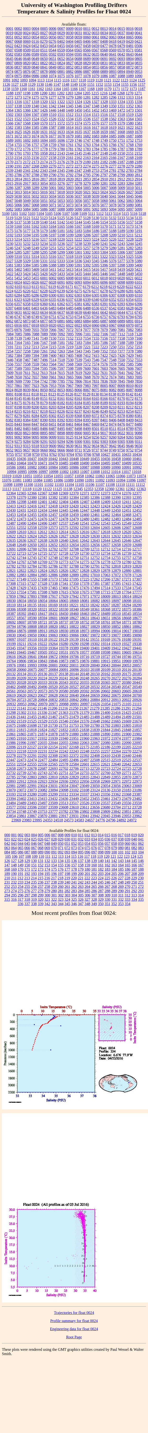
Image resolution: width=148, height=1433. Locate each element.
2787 (27, 175)
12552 (21, 528)
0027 (44, 33)
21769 (84, 725)
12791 (95, 566)
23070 (11, 790)
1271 (138, 93)
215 (40, 878)
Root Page (74, 1337)
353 (121, 904)
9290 (35, 442)
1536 (87, 119)
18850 (105, 626)
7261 (44, 351)
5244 (130, 244)
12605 (105, 528)
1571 (52, 123)
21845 (116, 730)
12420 (74, 506)
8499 (87, 429)
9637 (104, 446)
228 (127, 878)
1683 (95, 136)
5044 (121, 196)
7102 (96, 334)
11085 (48, 480)
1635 (78, 132)
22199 (116, 747)
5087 (52, 209)
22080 (105, 743)
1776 (27, 149)
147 (7, 865)
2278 (121, 166)
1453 (104, 110)
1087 (112, 76)
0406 (87, 41)
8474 (112, 424)
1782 (78, 149)
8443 (18, 424)
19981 (21, 665)
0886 (78, 72)
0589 (35, 54)
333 (127, 899)
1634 (70, 132)
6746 (9, 317)
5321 (95, 257)
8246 (95, 411)
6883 (78, 321)
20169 (116, 674)
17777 (137, 592)
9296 (70, 442)
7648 (9, 377)
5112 (100, 214)
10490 (84, 463)
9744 (104, 450)
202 (94, 874)
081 (127, 848)
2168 (130, 158)
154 (54, 865)
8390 (44, 420)
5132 (112, 218)
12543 (105, 523)
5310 (18, 257)
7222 (95, 347)
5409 (35, 269)
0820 (27, 63)
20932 (11, 704)
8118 (35, 394)
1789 (138, 149)
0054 (35, 37)
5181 (61, 231)
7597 (61, 368)
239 (60, 882)
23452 (84, 799)
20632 (63, 695)
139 (94, 861)
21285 (105, 708)
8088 (138, 390)
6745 (138, 312)
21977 (126, 738)
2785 (9, 175)
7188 (121, 343)
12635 (11, 540)
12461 (95, 515)
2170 (9, 162)
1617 (95, 127)
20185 (137, 674)
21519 (21, 721)
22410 (105, 756)
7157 (112, 338)
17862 (21, 596)
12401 (42, 502)
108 (28, 856)
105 (8, 856)
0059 (78, 37)
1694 (44, 140)
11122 (47, 489)
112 (54, 856)
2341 (27, 170)
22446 (137, 756)
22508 (95, 760)
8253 (121, 411)
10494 (95, 463)
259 (54, 887)
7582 (121, 364)
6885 (95, 321)
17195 (74, 579)
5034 (52, 196)
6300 (52, 295)
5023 (95, 192)
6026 (35, 282)
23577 (11, 807)
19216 (32, 644)
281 (60, 891)
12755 (116, 558)
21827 (53, 730)
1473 (130, 110)
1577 (104, 123)
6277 (95, 291)
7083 (138, 330)
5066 (18, 205)
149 (20, 865)
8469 (95, 424)
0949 (130, 72)
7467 (27, 360)
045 (27, 843)
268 (114, 887)
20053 (126, 665)
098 (101, 852)
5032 (35, 196)
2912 (121, 179)
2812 (138, 175)
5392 (87, 265)
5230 (9, 244)
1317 (27, 102)
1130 (40, 84)
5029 (9, 196)
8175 (18, 403)
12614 (63, 532)
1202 (61, 93)
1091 (7, 80)
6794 (130, 317)
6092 (70, 282)
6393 (121, 304)
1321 (52, 102)
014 (101, 835)
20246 (74, 678)
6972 (138, 325)
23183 (126, 790)
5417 (104, 269)
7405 (70, 355)
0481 (130, 46)
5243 (121, 244)
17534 (126, 588)
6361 (52, 304)
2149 (112, 153)
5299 (61, 252)
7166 (35, 343)
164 (121, 865)
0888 (95, 72)
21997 (32, 743)
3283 (121, 183)
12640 (63, 540)
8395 (87, 420)
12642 (84, 540)
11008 (95, 472)
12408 (95, 502)
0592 (52, 54)
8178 (35, 403)
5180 (52, 231)
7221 (87, 347)
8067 (87, 390)
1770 (9, 149)
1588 (61, 127)
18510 (116, 614)
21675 (11, 725)
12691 (11, 549)
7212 (27, 347)
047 (40, 843)
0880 (52, 72)
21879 (63, 734)
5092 (95, 209)
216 (47, 878)
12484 (126, 519)
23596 (32, 807)
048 (47, 843)
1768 (130, 145)
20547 (126, 687)
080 (121, 848)
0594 (70, 54)
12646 (126, 540)
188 (141, 869)
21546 (63, 721)
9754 (138, 450)
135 (67, 861)
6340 (95, 300)
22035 (42, 743)
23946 (116, 816)
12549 (126, 523)
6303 (78, 295)
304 (74, 895)
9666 (61, 450)
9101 (61, 437)
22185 (95, 747)
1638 (95, 132)
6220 (121, 287)
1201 (52, 93)
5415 (87, 269)
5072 (61, 205)
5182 (70, 231)
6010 (78, 278)
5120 (18, 218)
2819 (61, 179)
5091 (87, 209)
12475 (32, 519)
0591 (44, 54)
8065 (70, 390)
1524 (35, 119)
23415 (42, 799)
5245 (138, 244)
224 (101, 878)
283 (74, 891)
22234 (53, 751)
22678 (32, 768)
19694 (63, 657)
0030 (70, 33)
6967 (112, 325)
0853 (78, 67)
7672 (104, 377)
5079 (121, 205)
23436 (63, 799)
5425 (35, 274)
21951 (74, 738)
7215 (52, 347)
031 (74, 839)
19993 (32, 665)
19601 (116, 652)
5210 (121, 235)
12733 (95, 553)
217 (54, 878)
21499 (126, 717)
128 (20, 861)
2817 (44, 179)
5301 (78, 252)
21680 (21, 725)
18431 (53, 614)
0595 (78, 54)
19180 (126, 639)
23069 (137, 786)
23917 (63, 816)
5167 (78, 226)
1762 (78, 145)
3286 (9, 188)
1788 (130, 149)
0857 (112, 67)
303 (67, 895)
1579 (121, 123)
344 (60, 904)
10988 (95, 467)
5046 (138, 196)
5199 (70, 235)
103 (134, 852)
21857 (137, 730)
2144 (70, 153)
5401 (9, 269)
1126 (6, 84)
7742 (44, 381)
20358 (95, 682)
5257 (87, 248)
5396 (104, 265)
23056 (116, 786)
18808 (32, 626)
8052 (52, 390)
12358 (99, 489)
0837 (18, 67)
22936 (63, 781)
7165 (27, 343)
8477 (130, 424)
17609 (53, 592)
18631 (84, 618)
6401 (27, 308)
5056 (78, 201)
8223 (52, 411)
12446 (74, 510)
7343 (78, 351)
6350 (104, 300)
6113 (27, 287)
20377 (116, 682)
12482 (105, 519)
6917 (27, 325)
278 (40, 891)
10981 (21, 467)
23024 (42, 786)
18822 (74, 626)
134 (60, 861)
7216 (61, 347)
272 (141, 887)
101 (121, 852)
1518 (121, 115)
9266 (138, 437)
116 (80, 856)
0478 (112, 46)
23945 (105, 816)
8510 (104, 429)
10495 (105, 463)
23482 (137, 799)
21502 (11, 721)
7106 (104, 334)
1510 (52, 115)
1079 (95, 76)
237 (47, 882)
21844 (105, 730)
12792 (105, 566)
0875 (18, 72)
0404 (70, 41)
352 (114, 904)
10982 (32, 467)
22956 (84, 781)
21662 (105, 721)
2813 (9, 179)
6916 (18, 325)
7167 (44, 343)
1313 (130, 97)
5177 (27, 231)
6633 (35, 312)
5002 (61, 188)
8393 (70, 420)
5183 (78, 231)
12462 (105, 515)
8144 (9, 398)
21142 (32, 708)
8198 (18, 407)
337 (27, 904)
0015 (121, 29)
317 (20, 899)
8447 (35, 424)
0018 (138, 29)
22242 (63, 751)
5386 (44, 265)
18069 (74, 601)
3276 (61, 183)
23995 (37, 820)
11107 (100, 485)
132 (47, 861)
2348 (87, 170)
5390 (70, 265)
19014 (116, 631)
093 (67, 852)
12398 (21, 502)
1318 (35, 102)
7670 (95, 377)
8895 (44, 433)
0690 (95, 59)
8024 (9, 390)
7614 (52, 373)
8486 (44, 429)
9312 (9, 446)
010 (74, 835)
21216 (63, 708)
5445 (95, 274)
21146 (42, 708)
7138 (9, 338)
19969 (126, 661)
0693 (121, 59)
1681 (78, 136)
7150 (52, 338)
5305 (112, 252)
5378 (130, 261)
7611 (26, 373)
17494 (95, 588)
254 (20, 887)
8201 (44, 407)
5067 (27, 205)
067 (34, 848)
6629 (138, 308)
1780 (61, 149)
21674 (137, 721)
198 (67, 874)
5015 (35, 192)
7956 (61, 386)
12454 (21, 515)
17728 (116, 592)
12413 (11, 506)
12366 (32, 493)
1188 (9, 93)
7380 (138, 351)
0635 (95, 54)
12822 (21, 571)
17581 (32, 592)
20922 (126, 700)
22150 (42, 747)
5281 (121, 248)
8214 (9, 411)
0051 (9, 37)
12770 (53, 562)
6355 (138, 300)
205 (114, 874)
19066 (74, 635)
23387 (137, 794)
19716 (84, 657)
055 (94, 843)
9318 (35, 446)
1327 (95, 102)
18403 (32, 614)
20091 (64, 670)
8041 (35, 390)
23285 (42, 794)
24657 (90, 820)
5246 (9, 248)
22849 (105, 777)
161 (101, 865)
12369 (63, 493)
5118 (142, 214)
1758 (44, 145)
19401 (95, 648)
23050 (95, 786)
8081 (104, 390)
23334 (74, 794)
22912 (21, 781)
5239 (87, 244)
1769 (138, 145)
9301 (87, 442)
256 (34, 887)
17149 (21, 579)
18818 (42, 626)
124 (133, 856)
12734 (105, 553)
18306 (11, 609)
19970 (137, 661)
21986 (11, 743)
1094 (32, 80)
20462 (11, 687)
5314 (35, 257)
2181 (95, 162)
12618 (105, 532)
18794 (11, 626)
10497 (116, 463)
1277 (52, 97)
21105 (126, 704)
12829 (95, 571)
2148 (104, 153)
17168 (42, 579)
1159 (14, 89)
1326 (87, 102)
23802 (84, 811)
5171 (112, 226)
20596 (95, 691)
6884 (87, 321)
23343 (95, 794)
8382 (9, 420)
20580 (63, 691)
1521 (9, 119)
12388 (105, 497)
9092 (18, 437)
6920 (52, 325)
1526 (52, 119)
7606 (130, 368)
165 (127, 865)
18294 (126, 605)
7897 (27, 386)
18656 (116, 618)
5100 (6, 214)
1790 (9, 153)
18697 (21, 622)
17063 (105, 575)
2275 (95, 166)
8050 (44, 390)
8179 (44, 403)
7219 (70, 347)
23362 (116, 794)
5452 (18, 278)
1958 (44, 153)
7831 (95, 381)
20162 (105, 674)
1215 (95, 93)
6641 (95, 312)
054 (87, 843)
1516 (104, 115)
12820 (137, 566)
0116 (35, 41)
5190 (130, 231)
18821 (63, 626)
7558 (27, 364)
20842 (74, 700)
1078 (87, 76)
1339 (27, 106)
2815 (27, 179)
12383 (63, 497)
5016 (44, 192)
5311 (26, 257)
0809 (18, 63)
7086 (27, 334)
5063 (130, 201)
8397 (95, 420)
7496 (44, 360)
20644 (84, 695)
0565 (78, 50)
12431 (21, 510)
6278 (104, 291)
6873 (27, 321)
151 (34, 865)
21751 (63, 725)
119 (100, 856)
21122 (11, 708)
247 (114, 882)
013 (94, 835)
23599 (53, 807)
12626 (53, 536)
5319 (78, 257)
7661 (52, 377)
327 (87, 899)
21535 (53, 721)
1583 (18, 127)
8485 (35, 429)
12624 (32, 536)
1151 (91, 84)
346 (74, 904)
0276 (52, 41)
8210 (112, 407)
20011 (74, 665)
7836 (104, 381)
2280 (138, 166)
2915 (9, 183)
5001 (52, 188)
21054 (106, 704)
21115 (137, 704)
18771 (126, 622)
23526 (84, 803)
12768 (32, 562)
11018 (136, 472)
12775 (84, 562)
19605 (126, 652)
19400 (84, 648)
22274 (137, 751)
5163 (44, 226)
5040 (104, 196)
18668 (126, 618)
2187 (121, 162)
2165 (104, 158)
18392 (21, 614)
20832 (53, 700)
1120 (99, 80)
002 (20, 835)
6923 (78, 325)
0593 (61, 54)
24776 (100, 820)
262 (74, 887)
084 (7, 852)
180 (87, 869)
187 (134, 869)
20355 (84, 682)
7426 (121, 355)
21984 (137, 738)
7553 (138, 360)
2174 (44, 162)
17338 (53, 583)
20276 (126, 678)
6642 (104, 312)
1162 (40, 89)
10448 (74, 459)
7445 (138, 355)
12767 (21, 562)
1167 (82, 89)
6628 (130, 308)
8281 (27, 416)
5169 (95, 226)
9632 (87, 446)
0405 (78, 41)
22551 (11, 764)
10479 (53, 463)
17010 (95, 575)
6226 (27, 291)
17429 (21, 588)
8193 (121, 403)
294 (7, 895)
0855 (95, 67)
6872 (18, 321)
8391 (52, 420)
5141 (52, 222)
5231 (18, 244)
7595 (44, 368)
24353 (48, 820)
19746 (126, 657)
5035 (61, 196)
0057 (61, 37)
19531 (63, 652)
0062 (104, 37)
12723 (21, 553)
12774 (74, 562)
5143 (70, 222)
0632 (87, 54)
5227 (121, 239)
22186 (105, 747)
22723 (105, 768)
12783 (21, 566)
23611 (84, 807)
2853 (87, 179)
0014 (112, 29)
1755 (18, 145)
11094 (120, 480)
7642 (130, 373)
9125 (70, 437)
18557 (11, 618)
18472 (95, 614)
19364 (53, 648)
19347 (21, 648)
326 (81, 899)
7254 (9, 351)
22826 (63, 777)
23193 (11, 794)
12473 (21, 519)
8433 (138, 420)
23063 (126, 786)
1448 (61, 110)
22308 (53, 756)
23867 (32, 816)
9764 (70, 454)
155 (60, 865)
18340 (74, 609)
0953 (138, 72)
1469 (112, 110)
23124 (95, 790)
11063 (100, 476)
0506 (138, 46)
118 (93, 856)
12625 (42, 536)
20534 (105, 687)
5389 (61, 265)
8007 (112, 386)
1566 (9, 123)
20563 (21, 691)
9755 (10, 454)
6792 (112, 317)
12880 (126, 571)
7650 (18, 377)
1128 (23, 84)
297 (27, 895)
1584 (27, 127)
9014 (95, 433)
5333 (61, 261)
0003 (27, 29)
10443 (63, 459)
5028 (138, 192)
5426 (44, 274)
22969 (105, 781)
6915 (9, 325)
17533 (116, 588)
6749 (35, 317)
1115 (57, 80)
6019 (112, 278)
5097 (130, 209)
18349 (84, 609)
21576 (84, 721)
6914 (138, 321)
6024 (18, 282)
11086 (58, 480)
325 (74, 899)
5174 (138, 226)
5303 (95, 252)
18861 (126, 626)
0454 (52, 46)
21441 (21, 717)
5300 (70, 252)
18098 (126, 601)
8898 (61, 433)
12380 (32, 497)
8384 (27, 420)
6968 (121, 325)
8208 (95, 407)
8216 (27, 411)
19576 (74, 652)
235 (34, 882)
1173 (133, 89)
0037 (121, 33)
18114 (21, 605)
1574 (78, 123)
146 (141, 861)
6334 (44, 300)
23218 (21, 794)
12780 (126, 562)
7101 (87, 334)
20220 (32, 678)
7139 (18, 338)
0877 (35, 72)
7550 (121, 360)
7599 (78, 368)
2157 (44, 158)
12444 (53, 510)
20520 (53, 687)
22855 (116, 777)
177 (67, 869)
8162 (70, 398)
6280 (121, 291)
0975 (18, 76)
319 (34, 899)
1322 (61, 102)
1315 (9, 102)
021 (7, 839)
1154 (116, 84)
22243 (74, 751)
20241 (63, 678)
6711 (129, 312)
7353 (112, 351)
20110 (116, 670)
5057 (87, 201)
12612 (42, 532)
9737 (95, 450)
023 (20, 839)
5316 (52, 257)
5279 (104, 248)
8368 (78, 416)
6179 (86, 287)
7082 (130, 330)
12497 (53, 523)
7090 (53, 334)
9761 (44, 454)
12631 (105, 536)
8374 (104, 416)
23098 (63, 790)
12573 (53, 528)
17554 (21, 592)
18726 (53, 622)
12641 (74, 540)
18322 (53, 609)
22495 (63, 760)
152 (40, 865)
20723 (21, 700)
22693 (53, 768)
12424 (105, 506)
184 (114, 869)
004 (34, 835)
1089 (130, 76)
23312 (63, 794)
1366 (27, 110)
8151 (44, 398)
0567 (95, 50)
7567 (61, 364)
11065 (110, 476)
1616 (87, 127)
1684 (104, 136)
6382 (87, 304)
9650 (138, 446)
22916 (32, 781)
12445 (63, 510)
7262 (52, 351)
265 (94, 887)
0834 (130, 63)
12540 (74, 523)
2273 (78, 166)
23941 (84, 816)
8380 (130, 416)
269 (121, 887)
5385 (35, 265)
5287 (27, 252)
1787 (121, 149)
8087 (130, 390)
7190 (138, 343)
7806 (78, 381)
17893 (32, 596)
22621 (105, 764)
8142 (129, 394)
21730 (53, 725)
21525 (32, 721)
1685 (112, 136)
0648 (27, 59)
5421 (138, 269)
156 (67, 865)
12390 (116, 497)
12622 (11, 536)
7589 (18, 368)
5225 (104, 239)
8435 (9, 424)
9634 (95, 446)
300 (47, 895)
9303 (104, 442)
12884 (32, 575)
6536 (95, 308)
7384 (18, 355)
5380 (138, 261)
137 (81, 861)
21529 (42, 721)
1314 (138, 97)
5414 (78, 269)
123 (127, 856)
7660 (44, 377)
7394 (35, 355)
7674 (112, 377)
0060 (87, 37)
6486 (78, 308)
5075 (87, 205)
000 (7, 835)
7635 (112, 373)
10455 (95, 459)
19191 (137, 639)
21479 (74, 717)
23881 (53, 816)
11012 (105, 472)
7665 (70, 377)
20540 (116, 687)
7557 (18, 364)
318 (27, 899)
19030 (11, 635)
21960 (84, 738)
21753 (74, 725)
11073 (131, 476)
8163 (78, 398)
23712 (126, 807)
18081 (84, 601)
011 (80, 835)
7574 (95, 364)
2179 (78, 162)
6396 (138, 304)
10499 (126, 463)
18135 (32, 605)
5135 (138, 218)
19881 (95, 661)
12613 (53, 532)
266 (101, 887)
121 (113, 856)
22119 (21, 747)
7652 (27, 377)
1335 (130, 102)
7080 (112, 330)
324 (67, 899)
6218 (104, 287)
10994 (11, 472)
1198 (26, 93)
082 (134, 848)
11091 (89, 480)
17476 (84, 588)
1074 (52, 76)
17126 (137, 575)
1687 (130, 136)
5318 (70, 257)
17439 (42, 588)
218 (60, 878)
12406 (74, 502)
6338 (78, 300)
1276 (44, 97)
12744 (21, 558)
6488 (87, 308)
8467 (87, 424)
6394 (130, 304)
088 (34, 852)
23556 (126, 803)
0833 (121, 63)
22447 (11, 760)
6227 (35, 291)
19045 (21, 635)
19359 (42, 648)
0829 (87, 63)
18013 (116, 596)
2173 (35, 162)
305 (81, 895)
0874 (9, 72)
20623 (32, 695)
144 (127, 861)
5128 (87, 218)
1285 (104, 97)
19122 (53, 639)
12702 (53, 549)
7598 (70, 368)
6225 (18, 291)
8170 (121, 398)
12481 (95, 519)
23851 (126, 811)
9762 (53, 454)
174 (47, 869)
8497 (70, 429)
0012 (95, 29)
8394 (78, 420)
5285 (18, 252)
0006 (52, 29)
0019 (9, 33)
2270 (52, 166)
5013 (18, 192)
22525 (126, 760)
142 (114, 861)
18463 (84, 614)
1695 (52, 140)
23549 (116, 803)
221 (81, 878)
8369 (87, 416)
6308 (121, 295)
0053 (27, 37)
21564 (74, 721)
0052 (18, 37)
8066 (78, 390)
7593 (27, 368)
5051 (44, 201)
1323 (70, 102)
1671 (9, 136)
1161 (31, 89)
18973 (84, 631)
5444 (87, 274)
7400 (52, 355)
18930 (63, 631)
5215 (27, 239)
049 (54, 843)
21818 (32, 730)
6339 (87, 300)
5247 (18, 248)
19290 (74, 644)
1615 (78, 127)
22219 (32, 751)
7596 (52, 368)
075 (87, 848)
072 (67, 848)
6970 (130, 325)
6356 (9, 304)
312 (127, 895)
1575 (87, 123)
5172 (121, 226)
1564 (130, 119)
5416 (95, 269)
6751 (52, 317)
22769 (116, 773)
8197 (9, 407)
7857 (9, 386)
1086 (104, 76)
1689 (9, 140)
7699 (18, 381)
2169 (138, 158)
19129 (63, 639)
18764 (116, 622)
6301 (61, 295)
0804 (130, 59)
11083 (27, 480)
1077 (78, 76)
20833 (63, 700)
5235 (52, 244)
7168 (52, 343)
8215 (18, 411)
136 (74, 861)
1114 (49, 80)
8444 (27, 424)
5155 (112, 222)
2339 (9, 170)
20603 (116, 691)
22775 (137, 773)
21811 (11, 730)
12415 (21, 506)
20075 (32, 670)
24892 (121, 820)
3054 (44, 183)
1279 (70, 97)
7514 (52, 360)
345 (67, 904)
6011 (86, 278)
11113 (6, 489)
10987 (84, 467)
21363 (63, 713)
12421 (84, 506)
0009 (70, 29)
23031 (53, 786)
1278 (61, 97)
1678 (61, 136)
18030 (11, 601)
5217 (44, 239)
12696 (21, 549)
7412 (87, 355)
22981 (11, 786)
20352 (74, 682)
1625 (18, 132)
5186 (95, 231)
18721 (42, 622)
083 (141, 848)
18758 (95, 622)
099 (107, 852)
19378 (63, 648)
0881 (61, 72)
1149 (74, 84)
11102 (48, 485)
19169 (105, 639)
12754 (105, 558)
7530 (70, 360)
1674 (35, 136)
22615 (95, 764)
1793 (27, 153)
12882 (11, 575)
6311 (9, 300)
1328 (104, 102)
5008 (112, 188)
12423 (95, 506)
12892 (84, 575)
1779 (52, 149)
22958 (95, 781)
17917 (53, 596)
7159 (130, 338)
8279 (18, 416)
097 (94, 852)
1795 (35, 153)
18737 (63, 622)
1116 (65, 80)
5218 (52, 239)
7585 (130, 364)
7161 (9, 343)
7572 (87, 364)
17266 (105, 579)
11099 (18, 485)
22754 (74, 773)
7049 (27, 330)
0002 (18, 29)
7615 (61, 373)
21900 (126, 734)
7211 (18, 347)
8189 (104, 403)
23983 (27, 820)
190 (14, 874)
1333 (112, 102)
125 (140, 856)
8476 (121, 424)
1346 (78, 106)
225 (107, 878)
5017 (52, 192)
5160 (18, 226)
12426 (116, 506)
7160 (138, 338)
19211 (21, 644)
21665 (116, 721)
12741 (137, 553)
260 (60, 887)
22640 (116, 764)
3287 (18, 188)
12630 (95, 536)
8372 (95, 416)
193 (34, 874)
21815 (21, 730)
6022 (138, 278)
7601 (95, 368)
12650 (32, 545)
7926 (44, 386)
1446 (52, 110)
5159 (9, 226)
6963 (104, 325)
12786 (53, 566)
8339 (70, 416)
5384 (27, 265)
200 (81, 874)
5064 (138, 201)
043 (14, 843)
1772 (18, 149)
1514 (87, 115)
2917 (27, 183)
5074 (78, 205)
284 (81, 891)
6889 (121, 321)
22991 (32, 786)
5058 (95, 201)
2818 (52, 179)
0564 (70, 50)
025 (34, 839)
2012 (52, 153)
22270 (126, 751)
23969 (16, 820)
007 (54, 835)
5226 (112, 239)
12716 (126, 549)
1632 (52, 132)
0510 (35, 50)
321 (47, 899)
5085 (35, 209)
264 (87, 887)
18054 (42, 601)
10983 (42, 467)
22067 (95, 743)
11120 (37, 489)
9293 (52, 442)
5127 (78, 218)
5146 (95, 222)
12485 (137, 519)
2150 (121, 153)
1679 (70, 136)
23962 (137, 816)
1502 (9, 115)
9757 (18, 454)
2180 (87, 162)
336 (20, 904)
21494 (116, 717)
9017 (104, 433)
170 (20, 869)
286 (94, 891)
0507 (9, 50)
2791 (61, 175)
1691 (18, 140)
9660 (44, 450)
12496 (42, 523)
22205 (126, 747)
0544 (52, 50)
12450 (116, 510)
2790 (52, 175)
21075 (116, 704)
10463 (11, 463)
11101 (38, 485)
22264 (116, 751)
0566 (87, 50)
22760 (105, 773)
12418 (53, 506)
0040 (130, 33)
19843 (42, 661)
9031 (130, 433)
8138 (112, 394)
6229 (52, 291)
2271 (61, 166)
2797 (104, 175)
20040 (95, 665)
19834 (32, 661)
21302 (21, 713)
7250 (112, 347)
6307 (112, 295)
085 (14, 852)
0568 (104, 50)
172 (34, 869)
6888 (112, 321)
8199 (27, 407)
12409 (105, 502)
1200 (44, 93)
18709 (32, 622)
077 (101, 848)
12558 (32, 528)
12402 (53, 502)
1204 (78, 93)
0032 (87, 33)
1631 (44, 132)
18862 (137, 626)
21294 (137, 708)
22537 (137, 760)
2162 (78, 158)
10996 (32, 472)
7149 (44, 338)
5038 (87, 196)
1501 (138, 110)
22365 (63, 756)
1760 (61, 145)
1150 (82, 84)
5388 (52, 265)
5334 (70, 261)
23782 (63, 811)
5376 (112, 261)
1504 (27, 115)
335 (141, 899)
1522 (18, 119)
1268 (121, 93)
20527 (74, 687)
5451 (9, 278)
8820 (18, 433)
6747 (18, 317)
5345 (95, 261)
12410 (116, 502)
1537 (95, 119)
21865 (21, 734)
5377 (121, 261)
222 (87, 878)
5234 (44, 244)
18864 (11, 631)
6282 (138, 291)
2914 (138, 179)
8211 (121, 407)
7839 (112, 381)
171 (27, 869)
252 (7, 887)
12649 (21, 545)
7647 (138, 373)
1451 (87, 110)
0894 (121, 72)
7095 (70, 334)
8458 (61, 424)
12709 (84, 549)
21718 (42, 725)
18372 (116, 609)
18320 (32, 609)
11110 (120, 485)
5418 (112, 269)
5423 (18, 274)
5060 (104, 201)
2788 (35, 175)
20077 (43, 670)
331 (114, 899)
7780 (52, 381)
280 (54, 891)
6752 (61, 317)
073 (74, 848)
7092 (61, 334)
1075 (61, 76)
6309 (130, 295)
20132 (11, 674)
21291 (126, 708)
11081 (17, 480)
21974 (116, 738)
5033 (44, 196)
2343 (44, 170)
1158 (6, 89)
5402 (18, 269)
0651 (52, 59)
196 (54, 874)
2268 (35, 166)
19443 (11, 652)
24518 (58, 820)
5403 (27, 269)
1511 (61, 115)
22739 (21, 773)
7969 (78, 386)
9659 (35, 450)
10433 (126, 454)
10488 (74, 463)
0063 (112, 37)
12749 (63, 558)
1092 (15, 80)
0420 (130, 41)
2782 (121, 170)
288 (107, 891)
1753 (138, 140)
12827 (74, 571)
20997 (85, 704)
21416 (116, 713)
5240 (95, 244)
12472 (11, 519)
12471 (137, 515)
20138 (63, 674)
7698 (9, 381)
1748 (95, 140)
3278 (78, 183)
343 (54, 904)
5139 (35, 222)
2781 (112, 170)
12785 (42, 566)
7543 (87, 360)
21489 (105, 717)
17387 (105, 583)
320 (40, 899)
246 (107, 882)
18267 (105, 605)
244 (94, 882)
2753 (95, 170)
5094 (112, 209)
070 (54, 848)
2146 (87, 153)
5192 (9, 235)
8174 (9, 403)
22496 (74, 760)
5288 (35, 252)
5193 (18, 235)
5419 (121, 269)
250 (134, 882)
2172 (27, 162)
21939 (53, 738)
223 (94, 878)
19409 (105, 648)
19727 (105, 657)
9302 (95, 442)
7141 (35, 338)
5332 (52, 261)
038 (121, 839)
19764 (11, 661)
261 (67, 887)
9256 (95, 437)
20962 (32, 704)
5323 (112, 257)
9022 (121, 433)
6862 (9, 321)
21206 (53, 708)
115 (74, 856)
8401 (104, 420)
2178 (70, 162)
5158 (138, 222)
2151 (130, 153)
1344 (61, 106)
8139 (121, 394)
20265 (95, 678)
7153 (78, 338)
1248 (112, 93)
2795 (87, 175)
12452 (137, 510)
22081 (116, 743)
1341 (44, 106)
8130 (95, 394)
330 (107, 899)
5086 (44, 209)
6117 (44, 287)
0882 (70, 72)
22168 (74, 747)
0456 (70, 46)
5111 (91, 214)
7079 (104, 330)
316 (14, 899)
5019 (70, 192)
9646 (130, 446)
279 (47, 891)
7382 (9, 355)
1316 (18, 102)
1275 (35, 97)
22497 (84, 760)
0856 (104, 67)
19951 (116, 661)
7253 (138, 347)
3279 (87, 183)
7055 (35, 330)
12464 (116, 515)
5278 (95, 248)
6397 (9, 308)
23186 (137, 790)
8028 (18, 390)
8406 (112, 420)
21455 (32, 717)
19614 (137, 652)
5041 (112, 196)
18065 (63, 601)
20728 (32, 700)
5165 (61, 226)
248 (121, 882)
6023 (9, 282)
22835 (84, 777)
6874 (35, 321)
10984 (53, 467)
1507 (35, 115)
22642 (126, 764)
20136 (42, 674)
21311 (32, 713)
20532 (95, 687)
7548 (112, 360)
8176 (27, 403)
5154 (104, 222)
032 (81, 839)
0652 (61, 59)
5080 (130, 205)
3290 (44, 188)
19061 (42, 635)
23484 (11, 803)
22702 (63, 768)
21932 (42, 738)
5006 (95, 188)
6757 (104, 317)
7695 (138, 377)
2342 (35, 170)
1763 (87, 145)
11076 (6, 480)
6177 (78, 287)
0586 (27, 54)
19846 (53, 661)
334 (134, 899)
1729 (70, 140)
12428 (126, 506)
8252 (112, 411)
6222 (129, 287)
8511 (112, 429)
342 (47, 904)
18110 (11, 605)
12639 (53, 540)
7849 (130, 381)
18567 (21, 618)
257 (40, 887)
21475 (63, 717)
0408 (104, 41)
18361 (95, 609)
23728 (137, 807)
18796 (21, 626)
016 (114, 835)
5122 (35, 218)
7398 (44, 355)
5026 (121, 192)
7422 (104, 355)
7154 (87, 338)
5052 (52, 201)
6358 (27, 304)
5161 (27, 226)
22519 (116, 760)
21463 (42, 717)
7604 (112, 368)
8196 (138, 403)
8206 (78, 407)
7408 (78, 355)
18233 (84, 605)
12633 (126, 536)
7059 (44, 330)
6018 (104, 278)
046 (34, 843)
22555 (32, 764)
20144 (74, 674)
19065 (63, 635)
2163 (87, 158)
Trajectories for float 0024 (74, 1313)
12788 (74, 566)
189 (7, 874)
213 (27, 878)
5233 (35, 244)
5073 (70, 205)
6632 (27, 312)
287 (101, 891)
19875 (74, 661)
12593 (84, 528)
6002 (52, 278)
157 (74, 865)
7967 (70, 386)
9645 (121, 446)
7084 (10, 334)
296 (20, 895)
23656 (95, 807)
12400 (32, 502)
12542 (95, 523)
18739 (74, 622)
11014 (115, 472)
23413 (32, 799)
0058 (70, 37)
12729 (74, 553)
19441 (137, 648)
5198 (61, 235)
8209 (104, 407)
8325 (61, 416)
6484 (61, 308)
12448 (95, 510)
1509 (44, 115)
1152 (99, 84)
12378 (11, 497)
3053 (35, 183)
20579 (53, 691)
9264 (121, 437)
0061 (95, 37)
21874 (42, 734)
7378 (130, 351)
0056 (52, 37)
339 (40, 904)
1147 (57, 84)
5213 (9, 239)
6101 (138, 282)
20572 (32, 691)
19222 (42, 644)
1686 (121, 136)
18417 (42, 614)
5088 (61, 209)
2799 (121, 175)
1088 (121, 76)
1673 (27, 136)
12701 (42, 549)
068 (40, 848)
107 (21, 856)
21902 (137, 734)
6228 (44, 291)
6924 (87, 325)
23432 (53, 799)
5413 (70, 269)
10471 (42, 463)
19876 (84, 661)
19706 (74, 657)
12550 (137, 523)
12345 (78, 489)
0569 (112, 50)
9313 (18, 446)
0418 (112, 41)
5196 (44, 235)
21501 (137, 717)
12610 (21, 532)
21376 (74, 713)
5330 (35, 261)
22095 (137, 743)
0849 (52, 67)
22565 (53, 764)
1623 (138, 127)
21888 (95, 734)
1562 (112, 119)
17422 (137, 583)
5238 (78, 244)
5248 (27, 248)
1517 (112, 115)
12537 (63, 523)
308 (101, 895)
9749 (112, 450)
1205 (86, 93)
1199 (35, 93)
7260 (35, 351)
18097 (116, 601)
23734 (11, 811)
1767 (121, 145)
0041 (138, 33)
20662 (105, 695)
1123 (124, 80)
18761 (105, 622)
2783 (130, 170)
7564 (52, 364)
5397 (112, 265)
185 (121, 869)
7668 (87, 377)
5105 (49, 214)
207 (127, 874)
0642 (121, 54)
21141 (21, 708)
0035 (112, 33)
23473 (116, 799)
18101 (137, 601)
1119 (91, 80)
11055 (58, 476)
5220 (61, 239)
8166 (104, 398)
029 (60, 839)
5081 (138, 205)
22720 (95, 768)
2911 (112, 179)
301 (54, 895)
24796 (111, 820)
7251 (121, 347)
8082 (112, 390)
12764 (11, 562)
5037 (78, 196)
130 (34, 861)
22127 (32, 747)
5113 (108, 214)
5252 (61, 248)
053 (81, 843)
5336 (78, 261)
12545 (116, 523)
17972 (95, 596)
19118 (42, 639)
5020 (78, 192)
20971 (53, 704)
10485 (63, 463)
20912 (105, 700)
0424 (27, 46)
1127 (14, 84)
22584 (74, 764)
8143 (138, 394)
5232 (27, 244)
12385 (84, 497)
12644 (105, 540)
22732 (11, 773)
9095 (35, 437)
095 (81, 852)
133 (54, 861)
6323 (18, 300)
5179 (44, 231)
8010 (130, 386)
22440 (126, 756)
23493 (32, 803)
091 (54, 852)
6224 (9, 291)
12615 (74, 532)
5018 (61, 192)
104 (141, 852)
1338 (18, 106)
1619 (112, 127)
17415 (126, 583)
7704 (35, 381)
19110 (32, 639)
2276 (104, 166)
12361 (120, 489)
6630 (9, 312)
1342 (52, 106)
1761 (70, 145)
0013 (104, 29)
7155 (95, 338)
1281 (87, 97)
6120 (61, 287)
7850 (138, 381)
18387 (11, 614)
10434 (137, 454)
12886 (53, 575)
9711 (78, 450)
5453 (27, 278)
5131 (104, 218)
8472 (104, 424)
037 (114, 839)
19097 (11, 639)
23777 (53, 811)
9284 (27, 442)
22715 (84, 768)
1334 (121, 102)
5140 (44, 222)
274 (14, 891)
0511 (44, 50)
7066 (52, 330)
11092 (100, 480)
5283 (138, 248)
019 (134, 835)
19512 (53, 652)
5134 (130, 218)
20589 (74, 691)
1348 (95, 106)
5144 (78, 222)
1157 (141, 84)
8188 (95, 403)
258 (47, 887)
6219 (112, 287)
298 (34, 895)
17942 (74, 596)
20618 (137, 691)
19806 (21, 661)
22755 (84, 773)
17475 (74, 588)
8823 (27, 433)
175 (54, 869)
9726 (87, 450)
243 (87, 882)
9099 (52, 437)
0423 (18, 46)
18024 (137, 596)
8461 (70, 424)
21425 (126, 713)
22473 (21, 760)
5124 (52, 218)
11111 (130, 485)
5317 (61, 257)
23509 (53, 803)
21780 (95, 725)
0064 (121, 37)
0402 (61, 41)
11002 (64, 472)
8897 (52, 433)
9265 (130, 437)
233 (20, 882)
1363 (138, 106)
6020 (121, 278)
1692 (27, 140)
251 (141, 882)
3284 (130, 183)
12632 (116, 536)
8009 (121, 386)
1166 (74, 89)
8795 (138, 429)
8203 (52, 407)
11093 (110, 480)
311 (120, 895)
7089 (44, 334)
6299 (44, 295)
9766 (87, 454)
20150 (95, 674)
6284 (18, 295)
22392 (84, 756)
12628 (74, 536)
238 (54, 882)
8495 (61, 429)
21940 (63, 738)
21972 (105, 738)
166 (134, 865)
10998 (53, 472)
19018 (137, 631)
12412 (137, 502)
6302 (70, 295)
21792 (105, 725)
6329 (35, 300)
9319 (44, 446)
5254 (70, 248)
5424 (27, 274)
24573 (69, 820)
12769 (42, 562)
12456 (42, 515)
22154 (53, 747)
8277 (9, 416)
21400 (105, 713)
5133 (121, 218)
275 (20, 891)
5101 (14, 214)
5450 (138, 274)
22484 (53, 760)
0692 (112, 59)
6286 (35, 295)
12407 (84, 502)
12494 (32, 523)
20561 (11, 691)
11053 (37, 476)
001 (14, 835)
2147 (95, 153)
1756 (27, 145)
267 (107, 887)
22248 (84, 751)
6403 (35, 308)
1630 (35, 132)
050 (60, 843)
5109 (83, 214)
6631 (18, 312)
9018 (112, 433)
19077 (116, 635)
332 (121, 899)
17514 (105, 588)
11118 (26, 489)
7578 (112, 364)
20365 (105, 682)
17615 (63, 592)
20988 (64, 704)
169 (14, 869)
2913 (130, 179)
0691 (104, 59)
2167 (121, 158)
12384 (74, 497)
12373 (105, 493)
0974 (9, 76)
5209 (112, 235)
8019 (138, 386)
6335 (52, 300)
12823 (32, 571)
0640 (104, 54)
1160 (23, 89)
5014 (27, 192)
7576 (104, 364)
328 (94, 899)
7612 (35, 373)
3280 (95, 183)
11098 (7, 485)
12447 (84, 510)
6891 (130, 321)
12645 (116, 540)
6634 (44, 312)
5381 (9, 265)
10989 (105, 467)
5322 (104, 257)
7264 (70, 351)
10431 (116, 454)
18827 (84, 626)
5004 (78, 188)
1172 (124, 89)
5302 (87, 252)
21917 (32, 738)
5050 (35, 201)
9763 (61, 454)
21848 (126, 730)
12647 (137, 540)
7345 (87, 351)
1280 (78, 97)
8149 (35, 398)
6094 (87, 282)
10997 (43, 472)
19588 (95, 652)
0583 (18, 54)
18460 (74, 614)
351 (107, 904)
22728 (137, 768)
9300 (78, 442)
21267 (84, 708)
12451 (126, 510)
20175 (126, 674)
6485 (70, 308)
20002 (63, 665)
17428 (11, 588)
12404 (63, 502)
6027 (44, 282)
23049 (84, 786)
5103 (31, 214)
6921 (61, 325)
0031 (78, 33)
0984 (27, 76)
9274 (9, 442)
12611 (32, 532)
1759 (52, 145)
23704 (116, 807)
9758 (27, 454)
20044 (116, 665)
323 (60, 899)
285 (87, 891)
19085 (126, 635)
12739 (126, 553)
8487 (52, 429)
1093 (24, 80)
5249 (35, 248)
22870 (126, 777)
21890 (105, 734)
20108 (95, 670)
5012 (9, 192)
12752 (95, 558)
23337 (84, 794)
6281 (130, 291)
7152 (70, 338)
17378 (84, 583)
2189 (138, 162)
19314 (105, 644)
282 (67, 891)
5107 (66, 214)
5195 (35, 235)
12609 (11, 532)
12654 (74, 545)
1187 (141, 89)
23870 (42, 816)
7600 (87, 368)
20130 (137, 670)
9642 (112, 446)
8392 (61, 420)
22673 (21, 768)
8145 (18, 398)
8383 (18, 420)
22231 (42, 751)
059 (121, 843)
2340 (18, 170)
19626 (21, 657)
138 (87, 861)
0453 (44, 46)
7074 (78, 330)
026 (40, 839)
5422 (9, 274)
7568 (70, 364)
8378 (121, 416)
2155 (27, 158)
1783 (87, 149)
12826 (63, 571)
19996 (42, 665)
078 (107, 848)
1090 (138, 76)
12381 (42, 497)
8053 (61, 390)
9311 (138, 442)
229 (134, 878)
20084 (53, 670)
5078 (112, 205)
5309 (9, 257)
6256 (70, 291)
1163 (48, 89)
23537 (105, 803)
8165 (95, 398)
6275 (78, 291)
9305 (121, 442)
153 (47, 865)
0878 (44, 72)
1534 (70, 119)
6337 (70, 300)
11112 (140, 485)
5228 (130, 239)
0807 (9, 63)
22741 (32, 773)
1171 (116, 89)
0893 (112, 72)
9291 (44, 442)
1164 (57, 89)
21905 (11, 738)
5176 (18, 231)
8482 (18, 429)
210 (7, 878)
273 (7, 891)
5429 (52, 274)
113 (60, 856)
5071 (52, 205)
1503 (18, 115)
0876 (27, 72)
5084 (27, 209)
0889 (104, 72)
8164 (87, 398)
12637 (32, 540)
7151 (61, 338)
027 (47, 839)
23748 (21, 811)
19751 (137, 657)
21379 (84, 713)
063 (7, 848)
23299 (53, 794)
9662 (52, 450)
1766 (112, 145)
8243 (87, 411)
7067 (61, 330)
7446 (9, 360)
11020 (17, 476)
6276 (87, 291)
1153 (107, 84)
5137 (18, 222)
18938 (74, 631)
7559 (35, 364)
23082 (42, 790)
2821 (78, 179)
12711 (95, 549)
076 (94, 848)
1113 (41, 80)
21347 (53, 713)
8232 (70, 411)
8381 (138, 416)
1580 (130, 123)
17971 (84, 596)
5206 (87, 235)
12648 (11, 545)
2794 (78, 175)
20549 (137, 687)
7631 (104, 373)
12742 (11, 558)
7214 (44, 347)
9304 (112, 442)
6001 (44, 278)
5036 (70, 196)
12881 (137, 571)
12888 (63, 575)
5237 (70, 244)
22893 (11, 781)
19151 (95, 639)
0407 (95, 41)
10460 (126, 459)
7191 (9, 347)
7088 (35, 334)
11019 (6, 476)
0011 (86, 29)
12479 (74, 519)
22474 (32, 760)
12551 (11, 528)
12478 (63, 519)
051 (67, 843)
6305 (95, 295)
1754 (9, 145)
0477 (104, 46)
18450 (63, 614)
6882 (70, 321)
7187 (112, 343)
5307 (130, 252)
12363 (141, 489)
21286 (116, 708)
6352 (112, 300)
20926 (137, 700)
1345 (70, 106)
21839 (95, 730)
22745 (53, 773)
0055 (44, 37)
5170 (104, 226)
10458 (116, 459)
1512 (70, 115)
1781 (70, 149)
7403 (61, 355)
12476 (42, 519)
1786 (112, 149)
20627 (42, 695)
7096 (78, 334)
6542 (112, 308)
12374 (116, 493)
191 (20, 874)
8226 (61, 411)
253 (14, 887)
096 (87, 852)
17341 (63, 583)
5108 (74, 214)
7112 (121, 334)
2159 (61, 158)
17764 (126, 592)
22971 (116, 781)
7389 (27, 355)
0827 (70, 63)
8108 (18, 394)
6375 (70, 304)
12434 (42, 510)
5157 (130, 222)
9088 (138, 433)
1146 (48, 84)
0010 (78, 29)
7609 (9, 373)
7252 (130, 347)
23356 (105, 794)
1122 (116, 80)
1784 (95, 149)
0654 (70, 59)
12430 (11, 510)
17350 (74, 583)
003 (27, 835)
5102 (23, 214)
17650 (74, 592)
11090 (79, 480)
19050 (32, 635)
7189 (130, 343)
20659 (95, 695)
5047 (9, 201)
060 (127, 843)
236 (40, 882)
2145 (78, 153)
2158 (52, 158)
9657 (27, 450)
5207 (95, 235)
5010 (130, 188)
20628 (53, 695)
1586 (44, 127)
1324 (78, 102)
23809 (105, 811)
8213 (138, 407)
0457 (78, 46)
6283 (9, 295)
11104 (69, 485)
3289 (35, 188)
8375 (112, 416)
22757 (95, 773)
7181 (61, 343)
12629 (84, 536)
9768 (96, 454)
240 (67, 882)
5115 (125, 214)
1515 (95, 115)
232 (14, 882)
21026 (95, 704)
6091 (61, 282)
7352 (104, 351)
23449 (74, 799)
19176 (116, 639)
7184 (87, 343)
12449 (105, 510)
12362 (130, 489)
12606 (116, 528)
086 (20, 852)
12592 (74, 528)
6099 (130, 282)
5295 (44, 252)
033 (87, 839)
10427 (105, 454)
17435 (32, 588)
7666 (78, 377)
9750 (121, 450)
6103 (18, 287)
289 (114, 891)
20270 (105, 678)
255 (27, 887)
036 (107, 839)
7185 (95, 343)
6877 (44, 321)
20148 (84, 674)
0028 (52, 33)
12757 (126, 558)
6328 (27, 300)
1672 (18, 136)
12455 (32, 515)
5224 (95, 239)
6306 (104, 295)
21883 (84, 734)
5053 (61, 201)
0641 (112, 54)
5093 (104, 209)
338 (34, 904)
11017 (126, 472)
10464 (21, 463)
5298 (52, 252)
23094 (53, 790)
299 (40, 895)
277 (34, 891)
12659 (126, 545)
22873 (137, 777)
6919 (44, 325)
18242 (95, 605)
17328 (42, 583)
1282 (95, 97)
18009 (105, 596)
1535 (78, 119)
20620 (21, 695)
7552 (130, 360)
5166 (70, 226)
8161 (61, 398)
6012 (95, 278)
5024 (104, 192)
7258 (27, 351)
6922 (70, 325)
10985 (63, 467)
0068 (18, 41)
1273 (18, 97)
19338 (137, 644)
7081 (121, 330)
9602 (61, 446)
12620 (126, 532)
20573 (42, 691)
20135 (32, 674)
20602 (105, 691)
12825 (53, 571)
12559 (42, 528)
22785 (11, 777)
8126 (69, 394)
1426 (44, 110)
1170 (107, 89)
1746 (78, 140)
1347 (87, 106)
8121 (44, 394)
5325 (130, 257)
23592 (21, 807)
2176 (61, 162)
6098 (121, 282)
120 (107, 856)
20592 (84, 691)
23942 (95, 816)
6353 (121, 300)
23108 (84, 790)
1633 (61, 132)
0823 (52, 63)
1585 (35, 127)
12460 (84, 515)
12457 (53, 515)
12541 (84, 523)
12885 (42, 575)
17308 (11, 583)
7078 (95, 330)
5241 (104, 244)
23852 (137, 811)
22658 (11, 768)
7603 (104, 368)
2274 (87, 166)
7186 (104, 343)
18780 (137, 622)
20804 (42, 700)
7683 (130, 377)
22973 (137, 781)
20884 (95, 700)
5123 (44, 218)
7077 (87, 330)
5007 (104, 188)
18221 (74, 605)
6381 (78, 304)
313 (134, 895)
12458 (63, 515)
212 (20, 878)
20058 (11, 670)
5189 (121, 231)
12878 (105, 571)
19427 (126, 648)
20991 (74, 704)
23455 (95, 799)
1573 (70, 123)
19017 (126, 631)
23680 (105, 807)
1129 (31, 84)
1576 (95, 123)
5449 (130, 274)
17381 (95, 583)
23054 (105, 786)
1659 (104, 132)
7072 (70, 330)
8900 (78, 433)
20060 (21, 670)
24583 (79, 820)
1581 (138, 123)
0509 (27, 50)
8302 (52, 416)
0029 (61, 33)
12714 (116, 549)
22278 (11, 756)
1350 (112, 106)
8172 (130, 398)
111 (48, 856)
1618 (104, 127)
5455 (35, 278)
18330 (63, 609)
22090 (126, 743)
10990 (116, 467)
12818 (116, 566)
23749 (32, 811)
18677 (137, 618)
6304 (87, 295)
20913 (116, 700)
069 (47, 848)
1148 (65, 84)
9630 (70, 446)
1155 (124, 84)
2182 (104, 162)
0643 (130, 54)
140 (101, 861)
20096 (74, 670)
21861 (11, 734)
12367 (42, 493)
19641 (32, 657)
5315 (44, 257)
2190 (9, 166)
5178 (35, 231)
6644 (121, 312)
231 (7, 882)
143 (121, 861)
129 (27, 861)
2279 (130, 166)
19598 (105, 652)
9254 (87, 437)
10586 (11, 467)
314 (141, 895)
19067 (84, 635)
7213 (35, 347)
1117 (74, 80)
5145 (87, 222)
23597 (42, 807)
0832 (112, 63)
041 (141, 839)
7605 (121, 368)
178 (74, 869)
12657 (105, 545)
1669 (130, 132)
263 (81, 887)
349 (94, 904)
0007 (61, 29)
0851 (61, 67)
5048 (18, 201)
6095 (95, 282)
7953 (52, 386)
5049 (27, 201)
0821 (35, 63)
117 (87, 856)
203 (101, 874)
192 (27, 874)
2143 (61, 153)
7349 (95, 351)
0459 (95, 46)
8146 (27, 398)
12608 (137, 528)
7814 (87, 381)
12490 (21, 523)
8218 (44, 411)
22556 (42, 764)
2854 (95, 179)
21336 (42, 713)
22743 (42, 773)
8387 (35, 420)
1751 (121, 140)
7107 (113, 334)
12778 (105, 562)
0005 (44, 29)
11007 (84, 472)
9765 (79, 454)
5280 (112, 248)
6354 (130, 300)
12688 (137, 545)
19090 (137, 635)
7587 (9, 368)
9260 (112, 437)
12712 (105, 549)
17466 (63, 588)
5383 (18, 265)
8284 (35, 416)
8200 (35, 407)
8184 (78, 403)
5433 (61, 274)
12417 (42, 506)
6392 (112, 304)
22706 (74, 768)
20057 (137, 665)
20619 (11, 695)
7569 (78, 364)
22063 (84, 743)
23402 (21, 799)
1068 (44, 76)
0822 (44, 63)
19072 (95, 635)
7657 (35, 377)
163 (114, 865)
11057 (69, 476)
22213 (11, 751)
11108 (110, 485)
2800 (130, 175)
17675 (84, 592)
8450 (44, 424)
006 (47, 835)
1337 (9, 106)
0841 (44, 67)
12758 (137, 558)
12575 (63, 528)
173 (40, 869)
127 (14, 861)
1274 (27, 97)
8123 (52, 394)
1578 (112, 123)
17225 (84, 579)
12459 (74, 515)
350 (101, 904)
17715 (105, 592)
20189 (11, 678)
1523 (27, 119)
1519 (130, 115)
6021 (130, 278)
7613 (44, 373)
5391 (78, 265)
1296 (112, 97)
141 (107, 861)
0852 (70, 67)
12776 (95, 562)
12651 (42, 545)
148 (14, 865)
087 (27, 852)
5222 (78, 239)
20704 (11, 700)
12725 (42, 553)
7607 (138, 368)
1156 (133, 84)
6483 (52, 308)
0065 (130, 37)
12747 (42, 558)
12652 (53, 545)
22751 (63, 773)
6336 (61, 300)
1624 (9, 132)
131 (40, 861)
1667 (112, 132)
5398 (121, 265)
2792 (70, 175)
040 (134, 839)
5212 (138, 235)
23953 (126, 816)
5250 (44, 248)
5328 (18, 261)
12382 (53, 497)
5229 (138, 239)
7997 (95, 386)
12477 (53, 519)
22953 (74, 781)
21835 (74, 730)
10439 (42, 459)
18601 (53, 618)
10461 (137, 459)
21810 (137, 725)
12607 (126, 528)
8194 (130, 403)
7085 (18, 334)
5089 (70, 209)
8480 (138, 424)
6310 (138, 295)
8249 (104, 411)
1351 (121, 106)
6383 (95, 304)
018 (127, 835)
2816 (35, 179)
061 (134, 843)
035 (101, 839)
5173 (130, 226)
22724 (116, 768)
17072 (116, 575)
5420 (130, 269)
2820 (70, 179)
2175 (52, 162)
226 (114, 878)
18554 (137, 614)
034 (94, 839)
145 (134, 861)
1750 (112, 140)
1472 (121, 110)
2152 (138, 153)
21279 (95, 708)
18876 (21, 631)
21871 (32, 734)
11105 (79, 485)
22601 (84, 764)
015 (107, 835)
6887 (104, 321)
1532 (61, 119)
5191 (138, 231)
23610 (74, 807)
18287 (116, 605)
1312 (121, 97)
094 (74, 852)
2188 (130, 162)
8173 (138, 398)
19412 (116, 648)
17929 (63, 596)
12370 (74, 493)
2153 (9, 158)
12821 (11, 571)
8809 (9, 433)
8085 (121, 390)
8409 (130, 420)
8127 (78, 394)
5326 (138, 257)
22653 (137, 764)
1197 (18, 93)
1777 (35, 149)
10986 (74, 467)
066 (27, 848)
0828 (78, 63)
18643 (95, 618)
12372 (95, 493)
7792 (70, 381)
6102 (10, 287)
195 (47, 874)
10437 (32, 459)
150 (27, 865)
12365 (21, 493)
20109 (106, 670)
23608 (63, 807)
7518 (61, 360)
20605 (126, 691)
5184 (87, 231)
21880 (74, 734)
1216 (104, 93)
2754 (104, 170)
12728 (63, 553)
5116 (133, 214)
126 (7, 861)
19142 (84, 639)
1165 (65, 89)
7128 (138, 334)
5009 (121, 188)
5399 (130, 265)
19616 (11, 657)
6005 (61, 278)
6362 (61, 304)
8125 (61, 394)
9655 (18, 450)
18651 (105, 618)
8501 (95, 429)
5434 (70, 274)
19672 (53, 657)
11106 (90, 485)
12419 (63, 506)
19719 (95, 657)
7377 (121, 351)
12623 (21, 536)
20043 (105, 665)
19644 (42, 657)
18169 (53, 605)
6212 (95, 287)
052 (74, 843)
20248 (84, 678)
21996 (21, 743)
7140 (27, 338)
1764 (95, 145)
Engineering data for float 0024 (74, 1329)
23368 (126, 794)
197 (60, 874)
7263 (61, 351)
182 (101, 869)
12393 (126, 497)
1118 (82, 80)
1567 (18, 123)
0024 (27, 33)
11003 (74, 472)
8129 (86, 394)
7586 (138, 364)
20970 (43, 704)
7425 (112, 355)
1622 (130, 127)
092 (60, 852)
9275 (18, 442)
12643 (95, 540)
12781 (137, 562)
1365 (18, 110)
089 (40, 852)
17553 (11, 592)
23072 (21, 790)
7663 (61, 377)
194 (40, 874)
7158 (121, 338)
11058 (79, 476)
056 (101, 843)
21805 (126, 725)
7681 (121, 377)
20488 (21, 687)
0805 (138, 59)
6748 (27, 317)
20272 (116, 678)
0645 (9, 59)
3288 (27, 188)
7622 (95, 373)
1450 (78, 110)
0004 (35, 29)
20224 (42, 678)
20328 (21, 682)
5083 (18, 209)
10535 (137, 463)
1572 (61, 123)
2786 (18, 175)
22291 (32, 756)
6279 (112, 291)
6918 (35, 325)
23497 (42, 803)
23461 (105, 799)
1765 (104, 145)
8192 (112, 403)
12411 (126, 502)
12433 (32, 510)
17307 (137, 579)
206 (121, 874)
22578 (63, 764)
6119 (52, 287)
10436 (21, 459)
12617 (95, 532)
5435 (78, 274)
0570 (121, 50)
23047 (74, 786)
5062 (121, 201)
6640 (87, 312)
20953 (21, 704)
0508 (18, 50)
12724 (32, 553)
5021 (87, 192)
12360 (109, 489)
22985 (21, 786)
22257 (105, 751)
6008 (70, 278)
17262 (95, 579)
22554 (21, 764)
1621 (121, 127)
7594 (35, 368)
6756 (95, 317)
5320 (87, 257)
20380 (126, 682)
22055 (63, 743)
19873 (63, 661)
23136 (105, 790)
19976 (11, 665)
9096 (44, 437)
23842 (116, 811)
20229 (53, 678)
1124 (133, 80)
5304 (104, 252)
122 (120, 856)
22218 (21, 751)
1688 (138, 136)
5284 (9, 252)
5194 (27, 235)
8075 (95, 390)
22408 (95, 756)
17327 (32, 583)
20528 (84, 687)
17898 (42, 596)
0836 (9, 67)
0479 (121, 46)
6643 (112, 312)
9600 (52, 446)
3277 (70, 183)
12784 (32, 566)
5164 (52, 226)
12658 (116, 545)
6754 (78, 317)
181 (94, 869)
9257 (104, 437)
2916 (18, 183)
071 (60, 848)
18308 (21, 609)
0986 (35, 76)
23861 (21, 816)
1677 (52, 136)
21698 (32, 725)
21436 (11, 717)
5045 (130, 196)
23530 (95, 803)
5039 (95, 196)
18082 (95, 601)
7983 (87, 386)
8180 (52, 403)
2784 (138, 170)
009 (67, 835)
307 (94, 895)
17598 (42, 592)
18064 (53, 601)
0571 (130, 50)
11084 (37, 480)
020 (141, 835)
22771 (126, 773)
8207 (87, 407)
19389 (74, 648)
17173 (53, 579)
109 (34, 856)
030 (67, 839)
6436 (44, 308)
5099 (138, 209)
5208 (104, 235)
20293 (11, 682)
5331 (44, 261)
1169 (99, 89)
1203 (69, 93)
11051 (27, 476)
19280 (63, 644)
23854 (11, 816)
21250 (74, 708)
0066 (138, 37)
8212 (130, 407)
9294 (61, 442)
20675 (116, 695)
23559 (137, 803)
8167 (112, 398)
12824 (42, 571)
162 (107, 865)
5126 (70, 218)
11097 (141, 480)
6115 (35, 287)
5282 (130, 248)
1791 (18, 153)
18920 (53, 631)
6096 (104, 282)
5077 (104, 205)
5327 (9, 261)
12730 (84, 553)
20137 (53, 674)
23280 (32, 794)
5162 (35, 226)
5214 (18, 239)
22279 (21, 756)
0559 (61, 50)
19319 (116, 644)
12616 (84, 532)
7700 (27, 381)
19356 (32, 648)
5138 (27, 222)
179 (81, 869)
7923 (35, 386)
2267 (27, 166)
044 (20, 843)
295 (14, 895)
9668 (70, 450)
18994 (95, 631)
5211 (129, 235)
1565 (138, 119)
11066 (120, 476)
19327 (126, 644)
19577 (84, 652)
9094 (27, 437)
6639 (78, 312)
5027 (130, 192)
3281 (104, 183)
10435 (11, 459)
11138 (67, 489)
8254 (130, 411)
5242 (112, 244)
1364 (9, 110)
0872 (130, 67)
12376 (126, 493)
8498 (78, 429)
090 (47, 852)
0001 (9, 29)
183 (107, 869)
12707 (63, 549)
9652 (9, 450)
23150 (116, 790)
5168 (87, 226)
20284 (137, 678)
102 (127, 852)
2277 (112, 166)
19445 (21, 652)
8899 (70, 433)
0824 (61, 63)
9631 (78, 446)
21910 (21, 738)
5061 (112, 201)
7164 (18, 343)
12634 (137, 536)
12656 (95, 545)
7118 (129, 334)
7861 (18, 386)
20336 (53, 682)
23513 (63, 803)
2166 (112, 158)
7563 (44, 364)
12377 (137, 493)
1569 (35, 123)
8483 (27, 429)
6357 (18, 304)
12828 (84, 571)
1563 (121, 119)
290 (121, 891)
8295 (44, 416)
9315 (27, 446)
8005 (104, 386)
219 (67, 878)
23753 (42, 811)
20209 (21, 678)
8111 (27, 394)
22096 (11, 747)
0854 (87, 67)
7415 (95, 355)
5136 (9, 222)
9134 (78, 437)
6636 (52, 312)
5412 (61, 269)
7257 (18, 351)
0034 (104, 33)
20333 (42, 682)
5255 (78, 248)
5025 (112, 192)
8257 (138, 411)
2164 (95, 158)
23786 (74, 811)
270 (127, 887)
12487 (11, 523)
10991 (126, 467)
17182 (63, 579)
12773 (63, 562)
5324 (121, 257)
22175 (84, 747)
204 (107, 874)
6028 (52, 282)
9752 (130, 450)
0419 (121, 41)
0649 (35, 59)
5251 (52, 248)
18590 (32, 618)
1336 (138, 102)
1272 (9, 97)
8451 (52, 424)
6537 (104, 308)
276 (27, 891)
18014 (126, 596)
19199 (11, 644)
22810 (53, 777)
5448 (121, 274)
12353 (88, 489)
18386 (137, 609)
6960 (95, 325)
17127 (11, 579)
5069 (44, 205)
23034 (63, 786)
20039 (84, 665)
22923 (42, 781)
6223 (138, 287)
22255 (95, 751)
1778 (44, 149)
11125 (57, 489)
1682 (87, 136)
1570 (44, 123)
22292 (42, 756)
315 (7, 899)
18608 (63, 618)
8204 (61, 407)
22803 (32, 777)
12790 (84, 566)
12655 (84, 545)
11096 (131, 480)
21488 (95, 717)
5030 (18, 196)
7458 (18, 360)
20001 (53, 665)
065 (20, 848)
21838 (84, 730)
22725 (126, 768)
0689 (87, 59)
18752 (84, 622)
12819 (126, 566)
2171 (18, 162)
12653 (63, 545)
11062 (89, 476)
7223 (104, 347)
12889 (74, 575)
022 (14, 839)
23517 (74, 803)
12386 (95, 497)
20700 (137, 695)
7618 (70, 373)
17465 (53, 588)
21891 (116, 734)
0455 (61, 46)
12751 (84, 558)
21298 (11, 713)
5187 (104, 231)
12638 (42, 540)
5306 (121, 252)
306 (87, 895)
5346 (104, 261)
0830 (95, 63)
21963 (95, 738)
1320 (44, 102)
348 (87, 904)
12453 (11, 515)
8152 (52, 398)
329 (101, 899)
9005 (87, 433)
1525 (44, 119)
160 (94, 865)
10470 (32, 463)
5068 (35, 205)
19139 (74, 639)
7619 (78, 373)
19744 (116, 657)
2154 (18, 158)
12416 (32, 506)
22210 (137, 747)
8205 (70, 407)
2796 (95, 175)
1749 (104, 140)
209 (141, 874)
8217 (35, 411)
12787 (63, 566)
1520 (138, 115)
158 (81, 865)
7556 (9, 364)
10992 (137, 467)
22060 (74, 743)
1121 (107, 80)
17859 (11, 596)
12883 (21, 575)
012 (87, 835)
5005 (87, 188)
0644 (138, 54)
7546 (95, 360)
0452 (35, 46)
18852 (116, 626)
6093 (78, 282)
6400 (18, 308)
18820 (53, 626)
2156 (35, 158)
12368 (53, 493)
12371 (84, 493)
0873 (138, 67)
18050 (32, 601)
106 (14, 856)
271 (134, 887)
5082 (9, 209)
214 (34, 878)
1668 (121, 132)
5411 (52, 269)
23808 (95, 811)
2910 (104, 179)
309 (107, 895)
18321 (42, 609)
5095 (121, 209)
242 (81, 882)
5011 (138, 188)
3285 (138, 183)
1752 (130, 140)
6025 (27, 282)
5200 (78, 235)
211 (13, 878)
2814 (18, 179)
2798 (112, 175)
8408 (121, 420)
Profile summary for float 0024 (74, 1321)
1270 (129, 93)
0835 (138, 63)
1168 (91, 89)
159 (87, 865)
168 (7, 869)
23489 (21, 803)
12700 (32, 549)
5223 (87, 239)
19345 (11, 648)
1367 (35, 110)
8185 (87, 403)
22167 (63, 747)
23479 (126, 799)
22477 (42, 760)
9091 (9, 437)
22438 (116, 756)
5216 (35, 239)
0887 (87, 72)
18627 (74, 618)
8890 (35, 433)
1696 (61, 140)
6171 (69, 287)
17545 (137, 588)
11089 (69, 480)
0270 (44, 41)
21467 (53, 717)
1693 (35, 140)
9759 (36, 454)
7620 (87, 373)
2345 (61, 170)
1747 (87, 140)
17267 (116, 579)
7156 (104, 338)
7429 (130, 355)
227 (121, 878)
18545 (126, 614)
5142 (61, 222)
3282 (112, 183)
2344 (52, 170)
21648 (95, 721)
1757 (35, 145)
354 (127, 904)
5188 (112, 231)
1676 (44, 136)
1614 (70, 127)
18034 (21, 601)
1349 (104, 106)
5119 (9, 218)
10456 (105, 459)
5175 (9, 231)
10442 (53, 459)
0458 (87, 46)
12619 (116, 532)
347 (81, 904)
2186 (112, 162)
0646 (18, 59)
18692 (11, 622)
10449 (84, 459)
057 (107, 843)
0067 (9, 41)
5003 (70, 188)
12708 (74, 549)
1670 (138, 132)
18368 (105, 609)
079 (114, 848)
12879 (116, 571)
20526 (63, 687)
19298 (84, 644)
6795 (138, 317)
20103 (85, 670)
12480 (84, 519)
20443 (137, 682)
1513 (78, 115)
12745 (32, 558)
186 (127, 869)
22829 (74, 777)
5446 (104, 274)
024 (27, 839)
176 (60, 869)
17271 (126, 579)
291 (127, 891)
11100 (28, 485)
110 (41, 856)
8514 (121, 429)
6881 (61, 321)
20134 (21, 674)
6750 (44, 317)
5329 (27, 261)
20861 (84, 700)
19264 (53, 644)
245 (101, 882)
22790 (21, 777)
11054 (48, 476)
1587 (52, 127)
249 (127, 882)
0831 (104, 63)
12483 (116, 519)
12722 (11, 553)
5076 (95, 205)
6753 (70, 317)
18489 (105, 614)
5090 (78, 209)
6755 (87, 317)
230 (141, 878)
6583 (121, 308)
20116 (126, 670)
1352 (130, 106)
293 (141, 891)
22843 (95, 777)
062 (141, 843)
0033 (95, 33)
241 (74, 882)
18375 (126, 609)
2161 (70, 158)
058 (114, 843)
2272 (70, 166)
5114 (117, 214)
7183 (78, 343)
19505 (42, 652)
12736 (116, 553)
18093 (105, 601)
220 (74, 878)
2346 (70, 170)
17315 (21, 583)
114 (67, 856)
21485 (84, 717)
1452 (95, 110)
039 (127, 839)
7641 (121, 373)
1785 (104, 149)
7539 (78, 360)
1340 (35, 106)
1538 (104, 119)
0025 (35, 33)
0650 (44, 59)
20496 (42, 687)
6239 (61, 291)
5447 (112, 274)
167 (141, 865)
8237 (78, 411)
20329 (32, 682)
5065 (9, 205)
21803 (116, 725)
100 (114, 852)
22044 (53, 743)
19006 (105, 631)
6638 (70, 312)
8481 (9, 429)
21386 (95, 713)
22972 (126, 781)
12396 (11, 502)
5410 (44, 269)
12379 (21, 497)
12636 (21, 540)
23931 (74, 816)
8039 (27, 390)
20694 (126, 695)
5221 (70, 239)
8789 (130, 429)
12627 (63, 536)
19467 (32, 652)
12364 (11, 493)
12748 (53, 558)
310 (114, 895)
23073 (32, 790)
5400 (138, 265)
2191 (18, 166)
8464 (78, 424)
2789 (44, 175)
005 (40, 835)
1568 (27, 123)
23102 (74, 790)
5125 (61, 218)
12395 (137, 497)
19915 (105, 661)
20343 (63, 682)
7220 (78, 347)
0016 (130, 29)
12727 (53, 553)
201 (87, 874)
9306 (130, 442)
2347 (78, 170)
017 (121, 835)
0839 (27, 67)
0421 (138, 41)
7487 (35, 360)
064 (14, 848)
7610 (18, 373)
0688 (78, 59)
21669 (126, 721)
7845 (121, 381)
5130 (95, 218)
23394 (11, 799)
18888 (32, 631)
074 (81, 848)
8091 (10, 394)
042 (7, 843)
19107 (21, 639)
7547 (104, 360)
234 (27, 882)
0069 (27, 41)
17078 (126, 575)
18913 (42, 631)
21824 (42, 730)
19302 (95, 644)
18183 (63, 605)
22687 (42, 768)
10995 (22, 472)
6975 (9, 330)
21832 (63, 730)
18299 (137, 605)
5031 (27, 196)
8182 (61, 403)
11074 (141, 476)
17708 (95, 592)
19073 (105, 635)
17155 (32, 579)
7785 (61, 381)
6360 (44, 304)
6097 (112, 282)
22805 (42, 777)
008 (60, 835)
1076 (70, 76)
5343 (87, 261)
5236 (61, 244)
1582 (9, 127)
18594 (42, 618)
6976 (18, 330)
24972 (132, 820)
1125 (141, 80)
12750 (74, 558)
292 (134, 891)
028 (54, 839)
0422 (9, 46)
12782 (11, 566)
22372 (74, 756)
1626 (27, 132)
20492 (32, 687)
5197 (52, 235)
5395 (95, 265)
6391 (104, 304)
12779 (116, 562)
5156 (121, 222)
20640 (74, 695)
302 (60, 895)
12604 (95, 528)
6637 (61, 312)
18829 (95, 626)
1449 (70, 110)
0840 (35, 67)
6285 (27, 295)
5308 (138, 252)
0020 (18, 33)
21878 (53, 734)
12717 (137, 549)
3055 (52, 183)
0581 (138, 50)
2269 (44, 166)
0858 (121, 67)
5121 (27, 218)
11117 (16, 489)
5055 (70, 201)
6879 (52, 321)
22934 (53, 781)
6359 (35, 304)
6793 (121, 317)
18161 (42, 605)
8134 (104, 394)
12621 (137, 532)
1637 (87, 132)
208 (134, 874)
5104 (40, 214)
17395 (116, 583)
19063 (53, 635)
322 (54, 899)
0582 (9, 54)
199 (74, 874)
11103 (59, 485)
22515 (105, 760)
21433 (137, 713)
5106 (57, 214)
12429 (137, 506)
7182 (70, 343)
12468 (126, 515)
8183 (70, 403)
